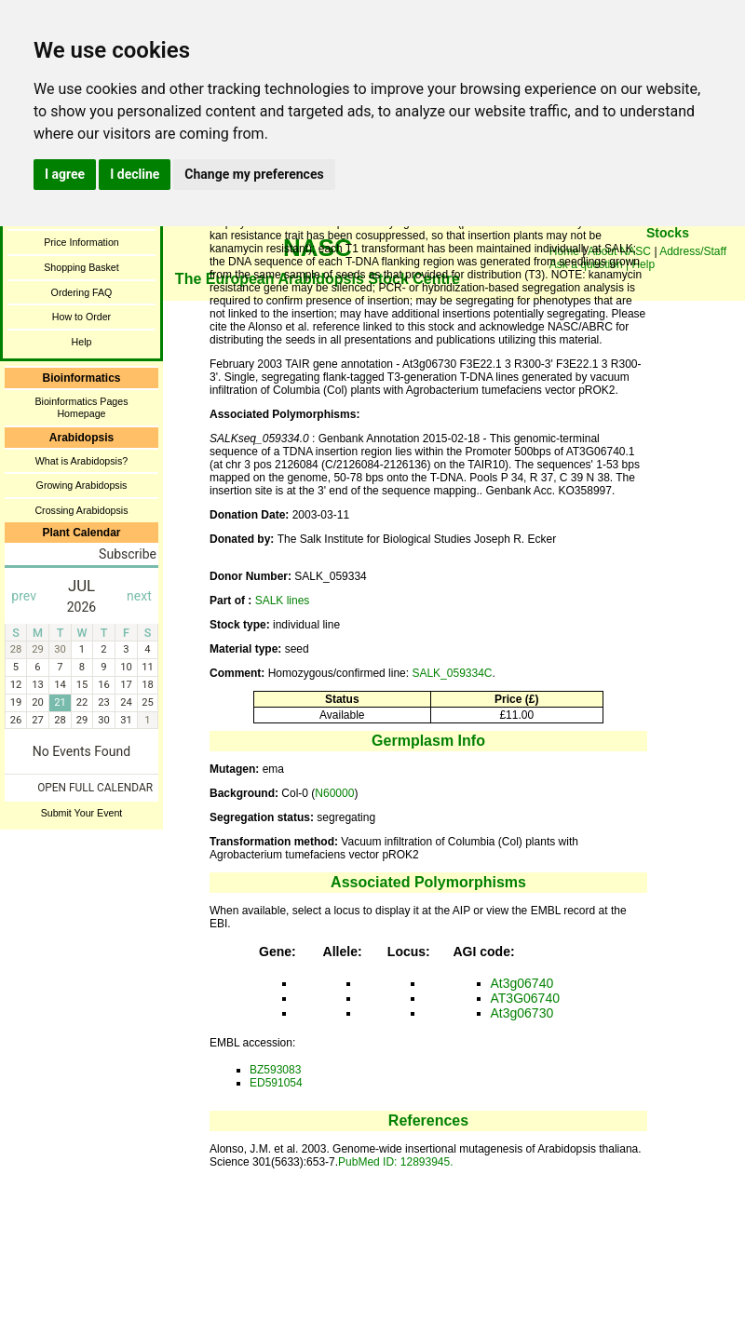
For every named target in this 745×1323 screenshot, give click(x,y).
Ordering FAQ (82, 292)
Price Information (81, 242)
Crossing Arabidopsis (81, 510)
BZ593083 (275, 1069)
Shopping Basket (81, 267)
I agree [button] (65, 174)
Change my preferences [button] (253, 174)
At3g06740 (522, 983)
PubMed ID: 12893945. (395, 1161)
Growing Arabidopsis (82, 485)
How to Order (81, 316)
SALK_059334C (452, 673)
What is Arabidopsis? (82, 460)
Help (82, 341)
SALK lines (282, 600)
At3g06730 (522, 1013)
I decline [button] (134, 174)
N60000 (334, 793)
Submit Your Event (82, 812)
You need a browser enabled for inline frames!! (668, 260)
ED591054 (276, 1082)
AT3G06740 (525, 998)
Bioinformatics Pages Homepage (81, 407)
